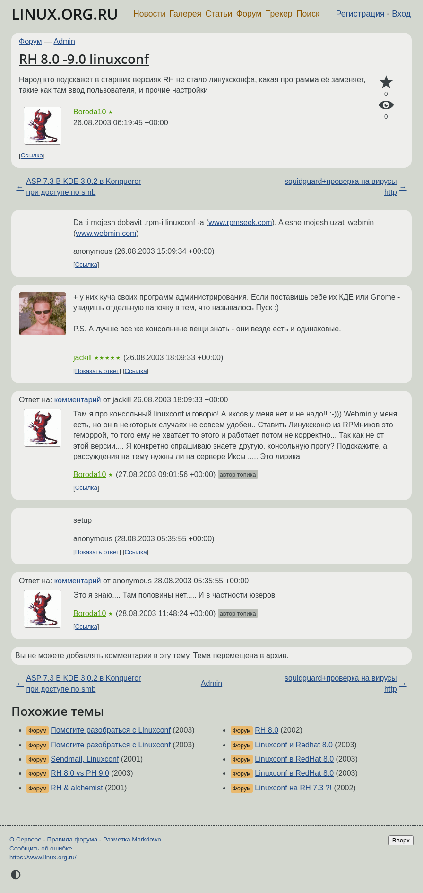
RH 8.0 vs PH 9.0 (80, 773)
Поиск (307, 13)
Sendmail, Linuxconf (85, 759)
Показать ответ (97, 370)
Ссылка (32, 155)
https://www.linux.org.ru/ (42, 857)
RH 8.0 (266, 730)
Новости (149, 13)
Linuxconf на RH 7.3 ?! (293, 788)
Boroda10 (89, 112)
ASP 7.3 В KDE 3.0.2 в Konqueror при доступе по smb (83, 186)
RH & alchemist (77, 788)
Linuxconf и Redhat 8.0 (294, 745)
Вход (401, 13)
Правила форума (72, 839)
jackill (82, 358)
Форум (248, 13)
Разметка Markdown (132, 839)
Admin (64, 41)
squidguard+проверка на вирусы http (341, 186)
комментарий (77, 400)
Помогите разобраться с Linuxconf (111, 730)
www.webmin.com (106, 233)
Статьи (218, 13)
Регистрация (360, 13)
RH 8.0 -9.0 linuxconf (84, 59)
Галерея (185, 13)
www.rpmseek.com (240, 222)
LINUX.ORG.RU (64, 14)
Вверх (401, 840)
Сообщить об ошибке (40, 848)
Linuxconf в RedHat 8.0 (294, 759)
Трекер (279, 13)
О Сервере (25, 839)
